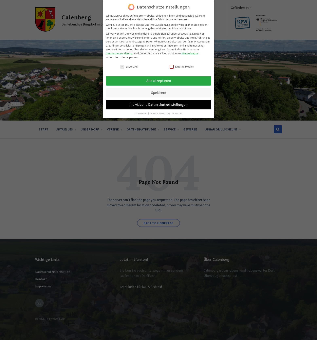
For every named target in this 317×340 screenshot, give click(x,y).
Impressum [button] (177, 113)
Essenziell (129, 66)
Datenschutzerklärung (119, 53)
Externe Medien (182, 66)
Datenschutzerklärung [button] (160, 113)
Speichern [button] (158, 92)
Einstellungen (190, 53)
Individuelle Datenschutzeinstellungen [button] (158, 104)
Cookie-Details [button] (141, 113)
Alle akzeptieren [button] (158, 80)
